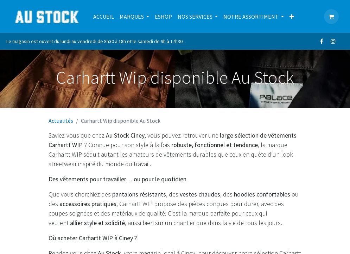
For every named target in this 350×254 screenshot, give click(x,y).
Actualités (61, 120)
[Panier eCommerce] (331, 16)
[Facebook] (321, 41)
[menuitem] (103, 17)
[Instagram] (333, 41)
